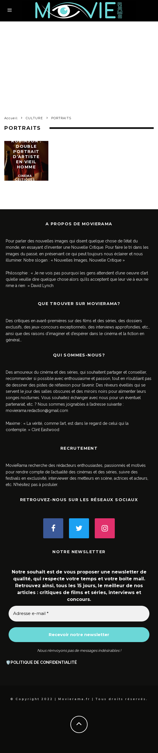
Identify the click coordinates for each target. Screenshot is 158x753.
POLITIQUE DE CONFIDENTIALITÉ (44, 662)
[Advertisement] (79, 64)
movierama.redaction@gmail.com (37, 410)
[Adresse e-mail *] (79, 613)
